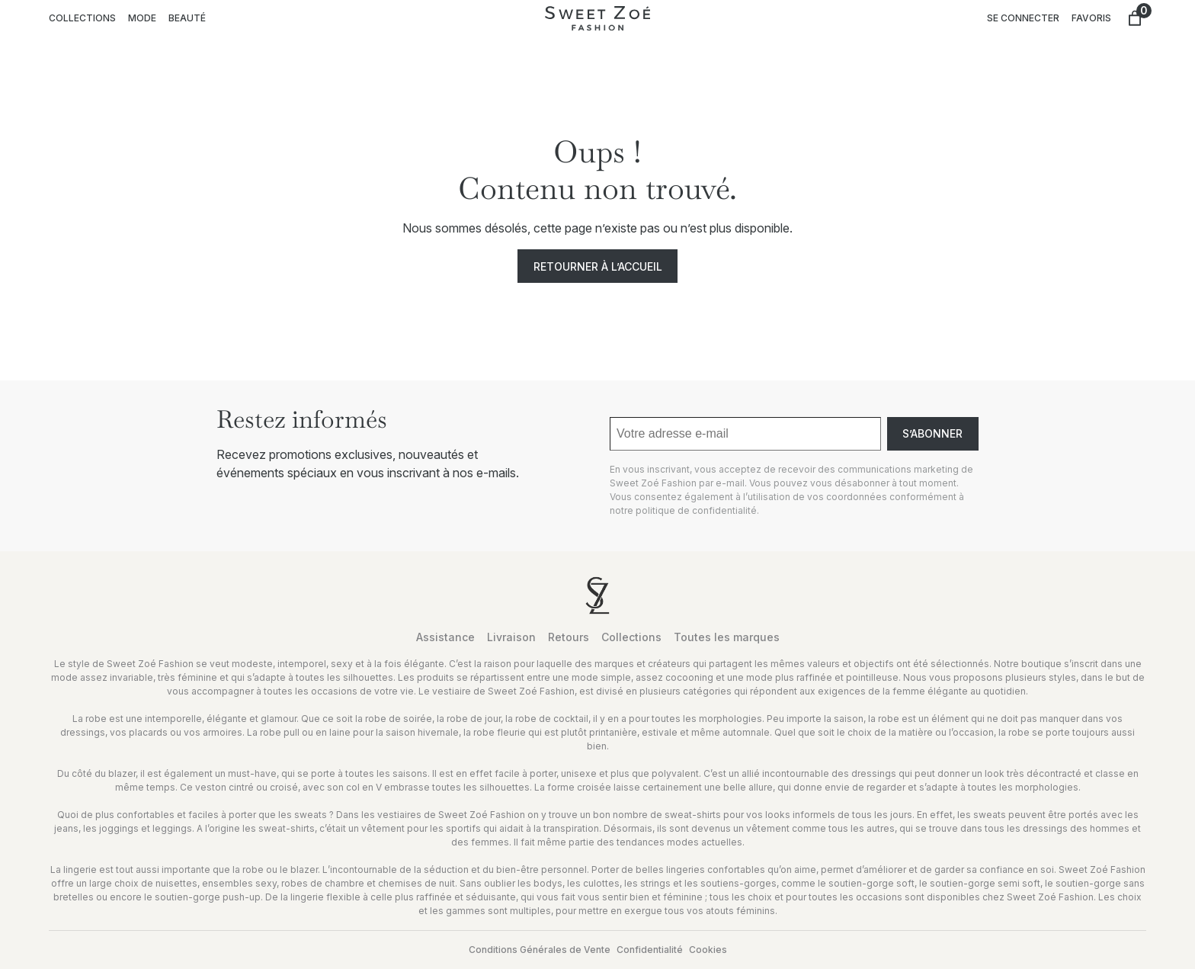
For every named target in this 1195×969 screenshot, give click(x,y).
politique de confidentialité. (697, 510)
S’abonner (932, 433)
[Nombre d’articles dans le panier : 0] (1134, 18)
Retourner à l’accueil (597, 266)
